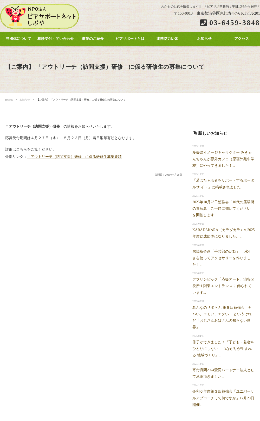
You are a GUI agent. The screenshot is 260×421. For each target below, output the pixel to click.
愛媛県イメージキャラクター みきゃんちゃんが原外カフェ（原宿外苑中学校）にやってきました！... (223, 159)
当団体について (18, 39)
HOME (9, 99)
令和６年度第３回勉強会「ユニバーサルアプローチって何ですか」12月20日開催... (223, 397)
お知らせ (204, 39)
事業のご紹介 (93, 39)
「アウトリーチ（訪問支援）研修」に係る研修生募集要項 (74, 157)
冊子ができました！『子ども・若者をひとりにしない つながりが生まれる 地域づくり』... (223, 348)
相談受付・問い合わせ (55, 39)
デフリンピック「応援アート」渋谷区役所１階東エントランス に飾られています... (223, 285)
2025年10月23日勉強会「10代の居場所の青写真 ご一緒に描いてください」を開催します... (223, 208)
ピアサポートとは (130, 39)
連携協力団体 (167, 39)
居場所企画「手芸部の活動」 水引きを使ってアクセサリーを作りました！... (222, 258)
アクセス (241, 39)
